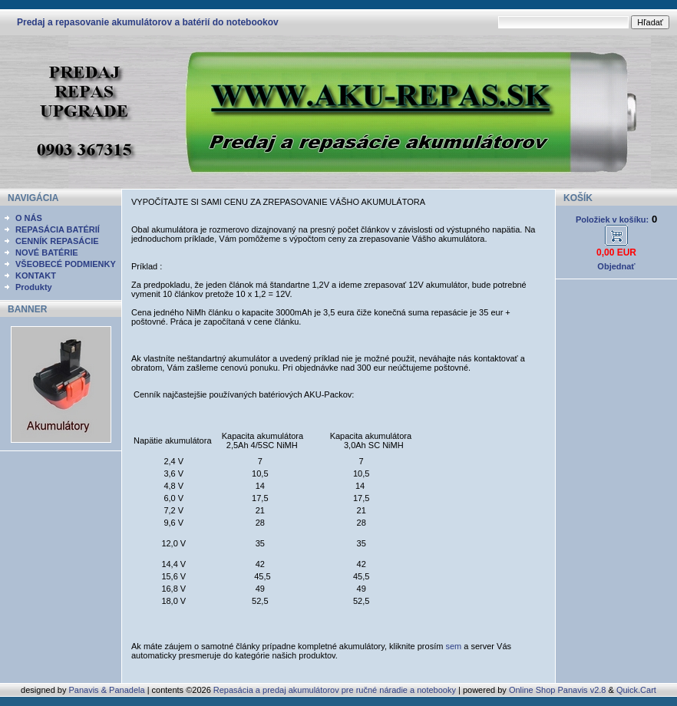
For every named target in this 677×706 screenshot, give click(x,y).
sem (453, 646)
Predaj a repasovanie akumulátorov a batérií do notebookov (148, 22)
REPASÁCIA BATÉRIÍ (57, 229)
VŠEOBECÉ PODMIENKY (65, 264)
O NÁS (28, 218)
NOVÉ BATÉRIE (46, 252)
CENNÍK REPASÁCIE (57, 241)
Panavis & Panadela (107, 689)
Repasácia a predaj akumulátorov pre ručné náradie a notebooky (334, 689)
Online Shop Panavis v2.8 (557, 689)
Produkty (33, 287)
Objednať (616, 266)
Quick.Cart (636, 689)
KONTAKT (35, 275)
